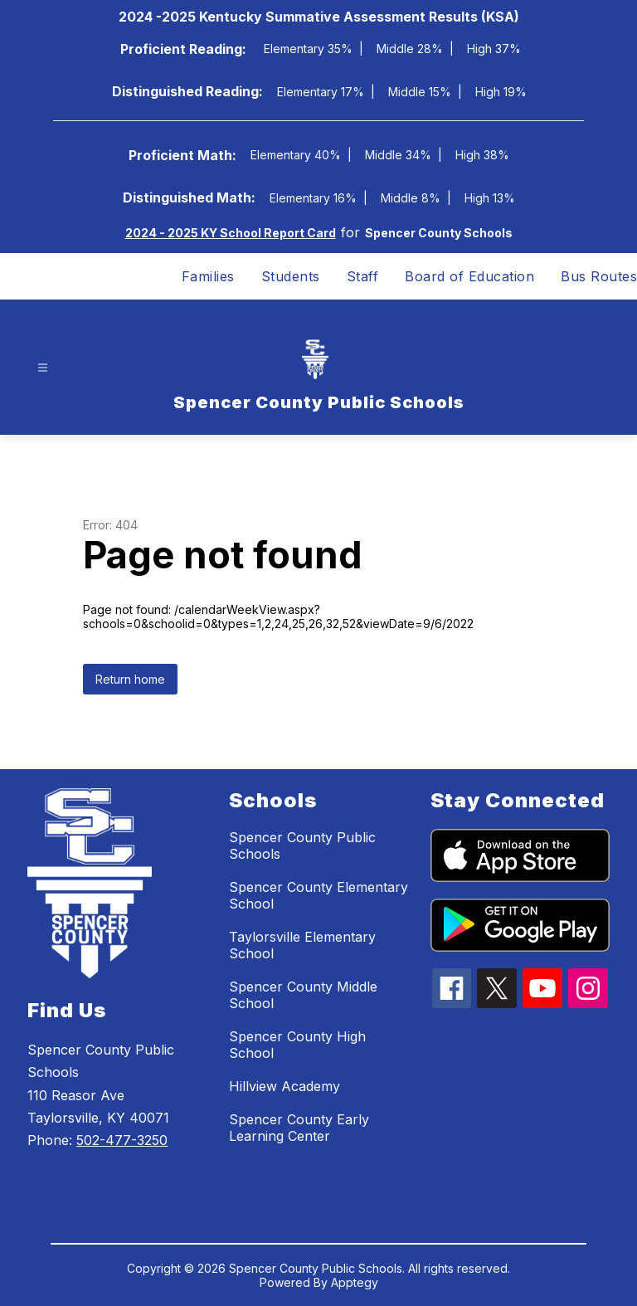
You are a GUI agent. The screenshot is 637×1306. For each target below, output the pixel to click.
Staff (363, 276)
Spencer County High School (297, 1044)
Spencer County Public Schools (302, 845)
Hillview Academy (284, 1086)
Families (208, 276)
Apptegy (354, 1282)
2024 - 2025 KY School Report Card (230, 233)
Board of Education (469, 276)
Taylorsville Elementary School (302, 945)
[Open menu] (42, 368)
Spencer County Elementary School (318, 895)
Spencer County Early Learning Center (299, 1127)
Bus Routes (599, 276)
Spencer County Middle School (303, 994)
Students (290, 276)
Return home (130, 679)
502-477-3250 (122, 1140)
